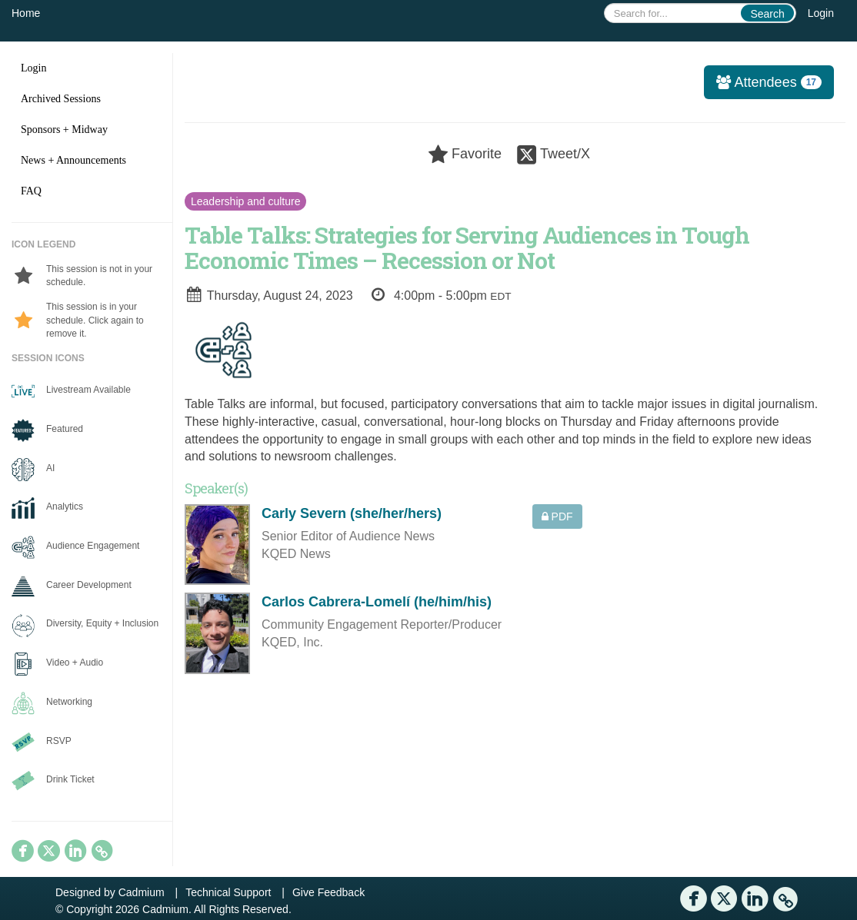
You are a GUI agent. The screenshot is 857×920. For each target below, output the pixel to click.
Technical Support (228, 892)
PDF (557, 516)
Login (821, 13)
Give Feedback (328, 892)
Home (26, 13)
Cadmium (141, 892)
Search (767, 14)
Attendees (763, 82)
